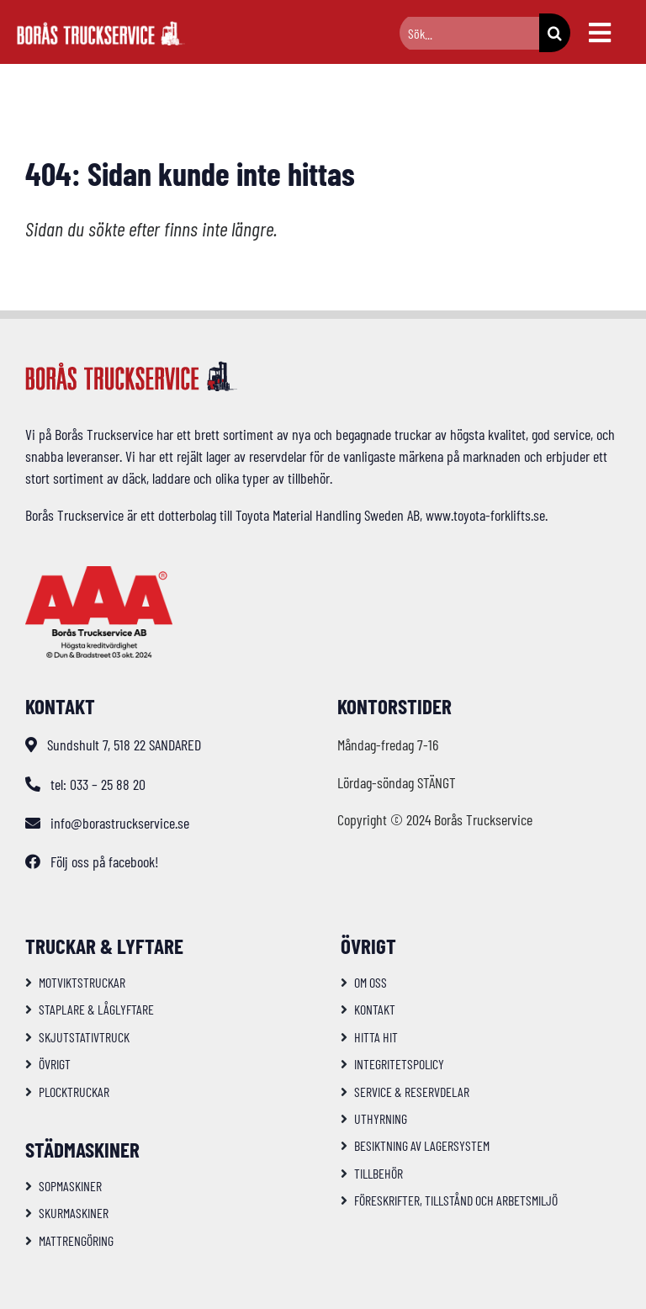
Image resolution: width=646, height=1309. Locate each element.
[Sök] (554, 32)
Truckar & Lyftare (104, 945)
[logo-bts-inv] (101, 28)
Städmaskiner (82, 1149)
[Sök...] (469, 33)
